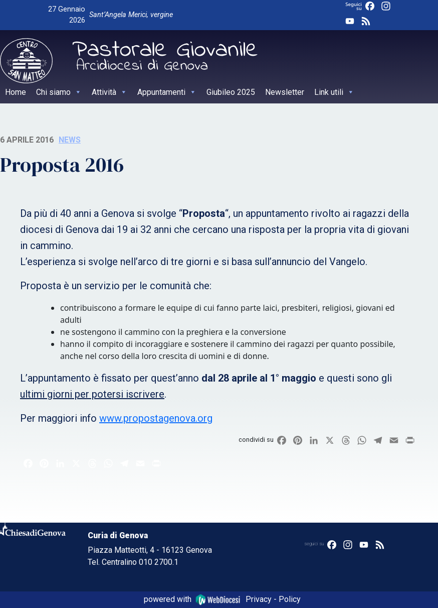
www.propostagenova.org (155, 418)
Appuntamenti (166, 92)
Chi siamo (59, 92)
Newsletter (284, 92)
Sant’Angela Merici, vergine (131, 15)
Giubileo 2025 (230, 92)
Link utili (334, 92)
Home (15, 92)
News (70, 140)
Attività (109, 92)
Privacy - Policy (273, 599)
